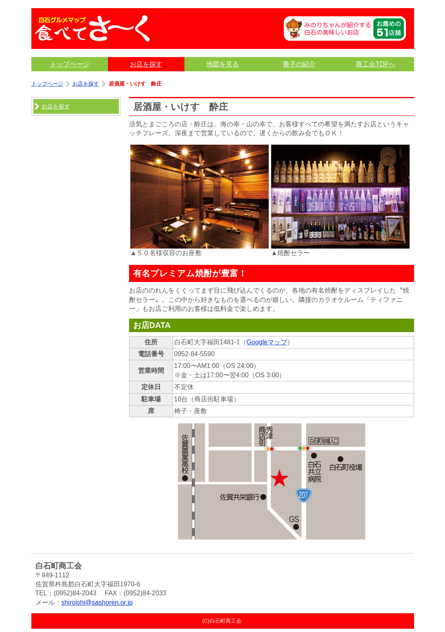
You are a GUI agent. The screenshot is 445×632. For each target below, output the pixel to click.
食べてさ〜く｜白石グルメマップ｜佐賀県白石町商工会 (92, 28)
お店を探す (85, 84)
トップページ (47, 84)
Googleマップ (266, 342)
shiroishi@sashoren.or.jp (97, 602)
